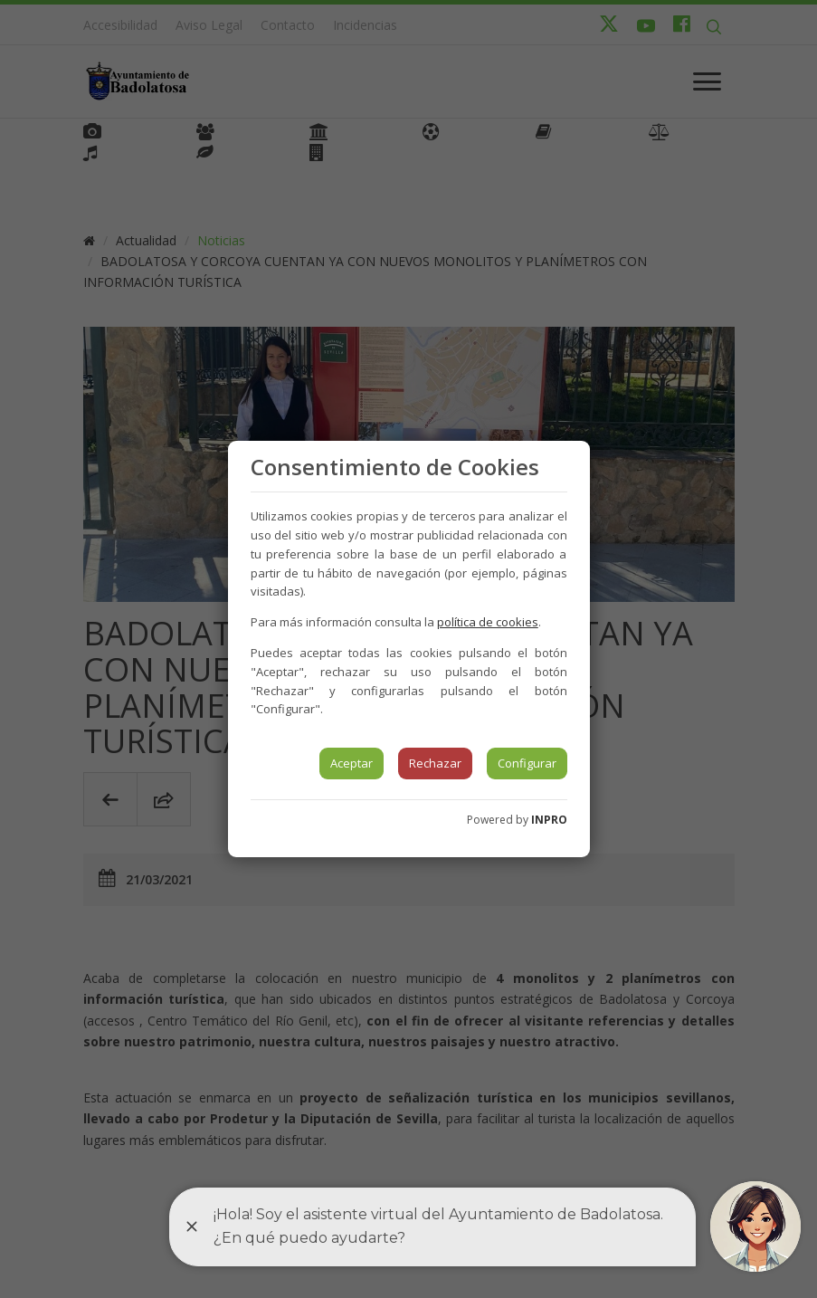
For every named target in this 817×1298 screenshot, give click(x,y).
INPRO (549, 819)
